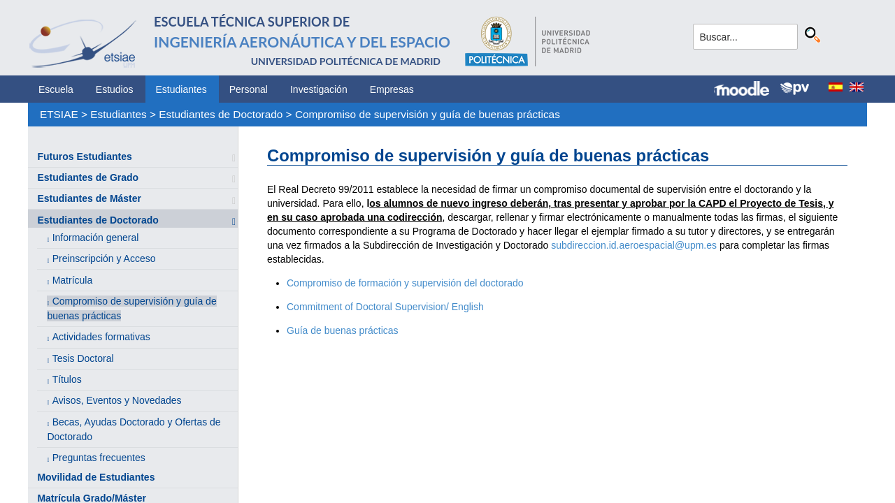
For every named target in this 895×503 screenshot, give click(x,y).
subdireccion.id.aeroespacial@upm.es (634, 245)
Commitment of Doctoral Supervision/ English (385, 306)
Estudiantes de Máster (89, 198)
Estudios (115, 89)
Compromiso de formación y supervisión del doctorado (405, 283)
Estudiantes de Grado (87, 177)
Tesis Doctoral (83, 358)
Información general (95, 237)
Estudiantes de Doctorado (220, 114)
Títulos (67, 379)
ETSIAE (59, 114)
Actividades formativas (101, 336)
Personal (248, 89)
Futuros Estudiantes (84, 156)
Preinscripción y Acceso (104, 258)
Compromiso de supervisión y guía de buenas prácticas (427, 114)
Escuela (55, 89)
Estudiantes (181, 89)
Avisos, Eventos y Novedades (117, 400)
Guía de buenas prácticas (343, 330)
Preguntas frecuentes (98, 457)
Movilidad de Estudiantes (96, 477)
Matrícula (72, 280)
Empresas (392, 89)
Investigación (319, 89)
